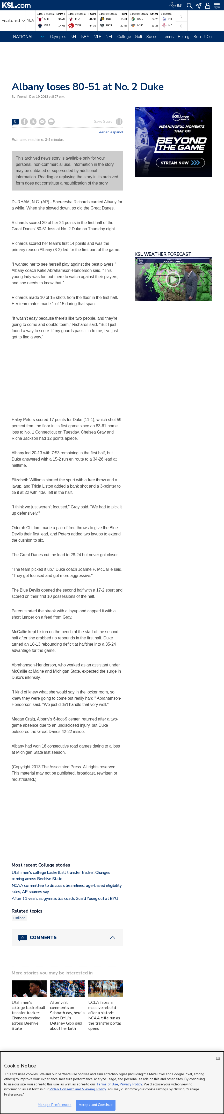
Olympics (58, 37)
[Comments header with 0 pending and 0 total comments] (67, 937)
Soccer (152, 37)
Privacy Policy (131, 1084)
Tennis (168, 37)
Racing (183, 37)
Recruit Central (206, 37)
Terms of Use (107, 1084)
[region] (112, 1082)
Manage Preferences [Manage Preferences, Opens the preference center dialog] (54, 1105)
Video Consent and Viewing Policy (77, 1089)
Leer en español (110, 132)
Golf (138, 37)
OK (218, 1058)
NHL (109, 37)
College (124, 37)
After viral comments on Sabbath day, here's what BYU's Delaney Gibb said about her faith (67, 1015)
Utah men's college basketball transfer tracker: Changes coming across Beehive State (28, 1015)
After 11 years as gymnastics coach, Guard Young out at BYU (65, 898)
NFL (73, 37)
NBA (85, 37)
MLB (98, 37)
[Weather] (176, 5)
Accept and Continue (96, 1105)
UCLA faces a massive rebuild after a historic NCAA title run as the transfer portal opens (104, 1015)
